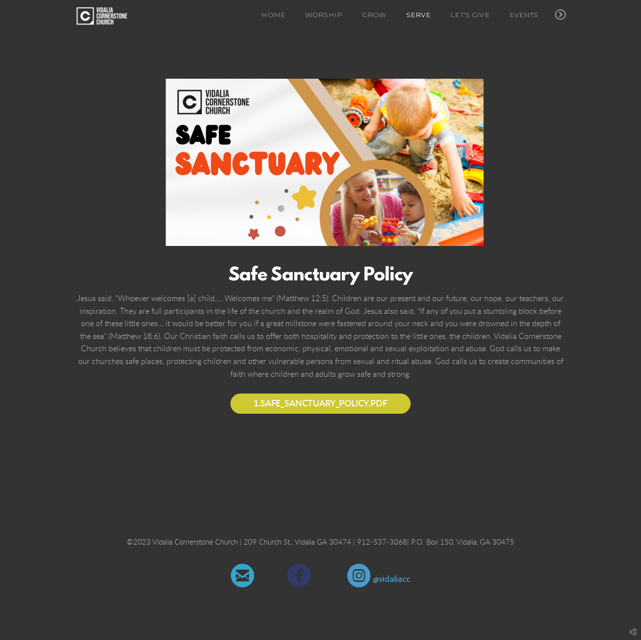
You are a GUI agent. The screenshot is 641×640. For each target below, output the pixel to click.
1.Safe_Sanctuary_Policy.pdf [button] (320, 403)
